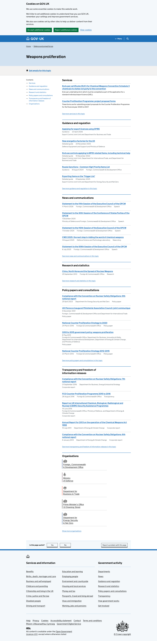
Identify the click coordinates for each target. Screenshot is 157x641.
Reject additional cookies (66, 30)
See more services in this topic (73, 114)
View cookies (86, 30)
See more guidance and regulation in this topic (79, 188)
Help (28, 620)
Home (28, 46)
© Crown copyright (122, 634)
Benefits (30, 571)
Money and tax (68, 591)
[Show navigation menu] (118, 38)
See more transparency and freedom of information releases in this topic (89, 447)
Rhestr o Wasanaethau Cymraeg (40, 624)
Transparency (104, 596)
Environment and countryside (75, 581)
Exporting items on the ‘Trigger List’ (78, 176)
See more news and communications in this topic (80, 256)
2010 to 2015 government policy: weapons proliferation (87, 332)
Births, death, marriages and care (41, 576)
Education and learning (72, 571)
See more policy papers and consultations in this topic (82, 360)
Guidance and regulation (38, 86)
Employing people (70, 576)
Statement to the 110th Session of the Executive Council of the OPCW (94, 228)
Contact (77, 620)
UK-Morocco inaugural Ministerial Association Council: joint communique (96, 308)
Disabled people (33, 601)
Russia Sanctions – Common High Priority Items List (86, 167)
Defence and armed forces (43, 46)
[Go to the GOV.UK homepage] (35, 39)
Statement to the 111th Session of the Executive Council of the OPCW (94, 203)
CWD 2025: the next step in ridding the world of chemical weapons (93, 237)
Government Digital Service (69, 624)
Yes (54, 545)
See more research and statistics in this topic (79, 281)
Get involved (103, 606)
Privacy (36, 620)
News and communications (39, 89)
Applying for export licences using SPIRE (81, 129)
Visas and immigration (72, 601)
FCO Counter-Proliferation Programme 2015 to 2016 (86, 394)
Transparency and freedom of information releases (40, 99)
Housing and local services (74, 586)
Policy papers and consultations (41, 95)
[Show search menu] (127, 38)
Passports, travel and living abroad (77, 596)
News (100, 576)
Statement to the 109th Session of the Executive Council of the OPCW (94, 246)
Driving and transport (35, 606)
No (67, 545)
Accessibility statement (61, 620)
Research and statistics (37, 92)
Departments (104, 571)
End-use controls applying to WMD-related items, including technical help (96, 153)
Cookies (44, 620)
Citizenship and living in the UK (39, 591)
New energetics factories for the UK (78, 141)
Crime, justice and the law (37, 596)
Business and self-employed (38, 581)
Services (32, 83)
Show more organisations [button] (71, 531)
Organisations (34, 104)
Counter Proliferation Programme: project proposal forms (89, 101)
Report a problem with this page (114, 545)
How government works (108, 601)
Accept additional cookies (39, 30)
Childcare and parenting (37, 586)
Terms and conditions (92, 620)
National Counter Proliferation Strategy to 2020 (84, 323)
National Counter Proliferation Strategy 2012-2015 (86, 351)
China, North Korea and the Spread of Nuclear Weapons (87, 271)
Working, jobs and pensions (74, 606)
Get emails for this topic (40, 70)
